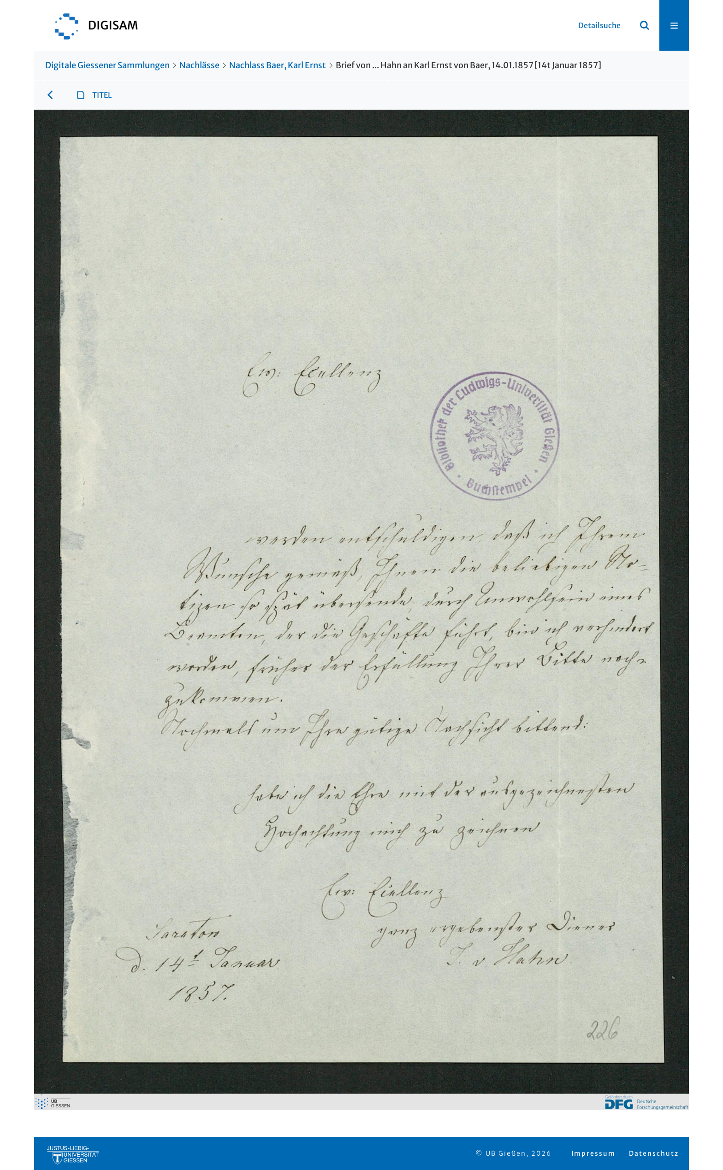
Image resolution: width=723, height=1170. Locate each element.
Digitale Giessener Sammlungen (107, 65)
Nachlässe (199, 65)
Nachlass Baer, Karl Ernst (277, 65)
